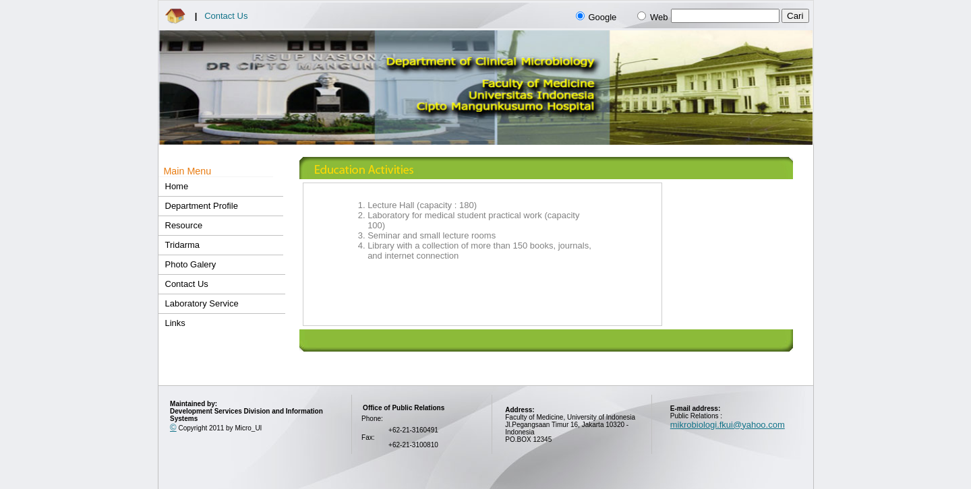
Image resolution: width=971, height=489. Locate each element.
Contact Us (225, 16)
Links (175, 323)
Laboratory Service (202, 303)
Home (177, 186)
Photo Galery (190, 264)
